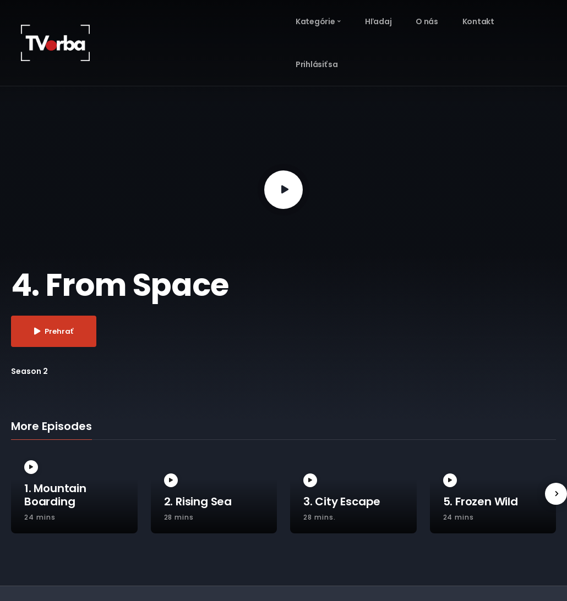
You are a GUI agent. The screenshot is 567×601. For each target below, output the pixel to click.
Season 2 (29, 371)
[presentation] (556, 494)
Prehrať (53, 331)
